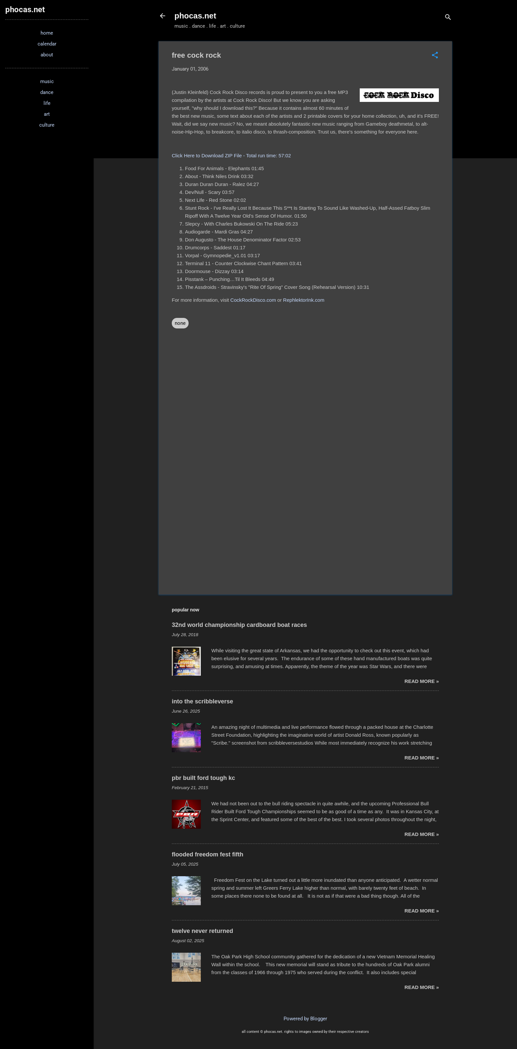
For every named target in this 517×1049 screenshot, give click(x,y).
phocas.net (195, 15)
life (47, 103)
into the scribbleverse (202, 701)
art (47, 114)
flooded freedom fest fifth (207, 854)
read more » (422, 681)
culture (46, 125)
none (180, 323)
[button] (435, 55)
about (47, 55)
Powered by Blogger (305, 1019)
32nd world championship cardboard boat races (239, 625)
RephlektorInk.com (303, 300)
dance (46, 92)
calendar (47, 44)
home (47, 33)
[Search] (448, 18)
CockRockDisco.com (253, 300)
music (47, 81)
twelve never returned (202, 931)
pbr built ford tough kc (203, 778)
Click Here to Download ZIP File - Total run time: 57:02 (231, 155)
